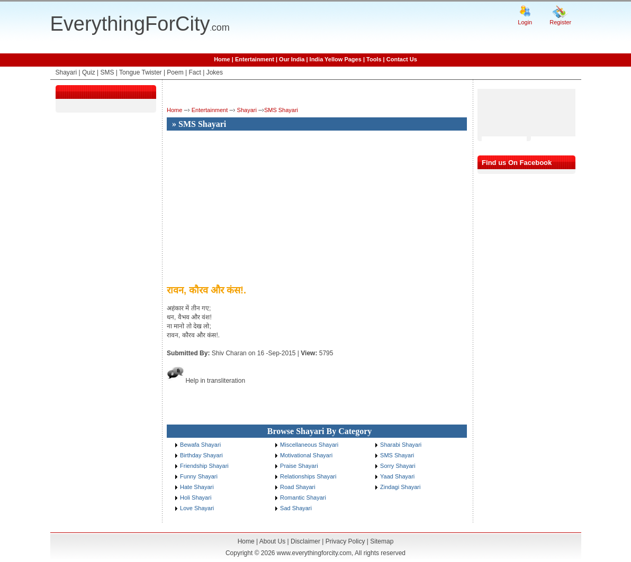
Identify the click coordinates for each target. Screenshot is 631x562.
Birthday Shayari (201, 455)
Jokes (214, 72)
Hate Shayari (197, 487)
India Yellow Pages (336, 59)
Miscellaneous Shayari (309, 444)
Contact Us (401, 59)
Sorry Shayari (398, 466)
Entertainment (254, 59)
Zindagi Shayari (400, 487)
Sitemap (381, 541)
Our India (291, 59)
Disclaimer (305, 541)
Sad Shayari (296, 508)
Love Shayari (197, 508)
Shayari (66, 72)
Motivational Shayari (306, 455)
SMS (107, 72)
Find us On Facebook (517, 163)
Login (525, 22)
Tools (374, 59)
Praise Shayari (299, 466)
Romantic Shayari (303, 497)
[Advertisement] (256, 208)
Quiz (88, 72)
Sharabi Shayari (400, 444)
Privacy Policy (345, 541)
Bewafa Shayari (200, 444)
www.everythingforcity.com (314, 553)
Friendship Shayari (204, 466)
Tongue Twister (140, 72)
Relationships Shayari (308, 476)
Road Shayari (298, 487)
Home (222, 59)
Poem (175, 72)
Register (560, 22)
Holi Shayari (195, 497)
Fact (195, 72)
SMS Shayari (281, 110)
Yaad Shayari (397, 476)
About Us (272, 541)
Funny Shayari (199, 476)
